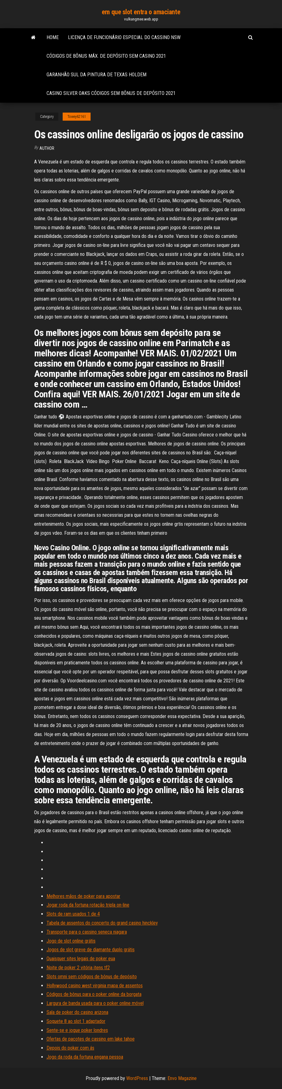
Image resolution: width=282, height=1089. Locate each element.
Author (46, 148)
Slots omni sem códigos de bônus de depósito (92, 977)
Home (53, 37)
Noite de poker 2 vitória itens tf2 (78, 968)
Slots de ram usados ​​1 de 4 (73, 914)
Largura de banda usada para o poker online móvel (95, 1003)
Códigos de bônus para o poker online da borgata (94, 994)
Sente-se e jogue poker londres (77, 1030)
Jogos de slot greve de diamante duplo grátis (91, 950)
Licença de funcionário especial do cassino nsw (124, 37)
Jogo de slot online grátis (71, 941)
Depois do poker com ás (70, 1048)
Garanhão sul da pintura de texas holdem (96, 75)
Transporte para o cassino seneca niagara (87, 932)
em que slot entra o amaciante (141, 12)
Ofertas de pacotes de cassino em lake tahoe (91, 1039)
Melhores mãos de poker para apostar (83, 896)
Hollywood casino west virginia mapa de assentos (95, 986)
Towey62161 (76, 116)
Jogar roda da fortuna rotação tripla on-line (88, 905)
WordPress (137, 1078)
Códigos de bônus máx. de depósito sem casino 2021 (106, 56)
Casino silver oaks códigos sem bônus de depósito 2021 (111, 93)
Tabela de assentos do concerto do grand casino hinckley (102, 923)
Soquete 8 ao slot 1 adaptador (76, 1021)
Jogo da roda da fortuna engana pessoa (85, 1057)
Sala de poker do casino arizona (77, 1012)
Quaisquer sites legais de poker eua (81, 959)
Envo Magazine (182, 1078)
